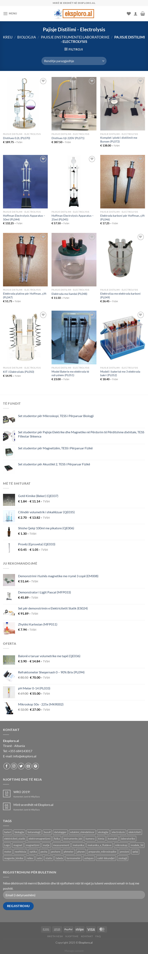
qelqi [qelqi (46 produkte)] (135, 851)
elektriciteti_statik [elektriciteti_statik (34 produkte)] (14, 838)
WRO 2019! (21, 792)
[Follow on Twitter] (21, 766)
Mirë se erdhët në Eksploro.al (33, 804)
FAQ (98, 936)
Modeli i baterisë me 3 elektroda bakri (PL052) (120, 373)
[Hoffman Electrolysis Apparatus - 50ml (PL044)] (25, 181)
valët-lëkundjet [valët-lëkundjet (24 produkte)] (106, 858)
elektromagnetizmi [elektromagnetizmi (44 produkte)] (39, 838)
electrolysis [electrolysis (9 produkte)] (118, 832)
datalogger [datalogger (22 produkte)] (60, 832)
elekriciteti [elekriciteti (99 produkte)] (135, 832)
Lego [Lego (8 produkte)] (7, 845)
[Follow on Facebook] (6, 766)
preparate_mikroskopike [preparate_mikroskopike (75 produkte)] (102, 851)
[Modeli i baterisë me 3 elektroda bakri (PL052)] (122, 337)
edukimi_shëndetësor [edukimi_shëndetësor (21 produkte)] (82, 832)
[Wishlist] (129, 13)
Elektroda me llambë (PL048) (69, 293)
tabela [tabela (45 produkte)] (59, 858)
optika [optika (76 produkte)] (33, 851)
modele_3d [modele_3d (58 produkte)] (137, 845)
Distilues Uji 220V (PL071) (68, 138)
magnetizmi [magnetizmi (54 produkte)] (32, 845)
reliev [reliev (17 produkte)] (30, 858)
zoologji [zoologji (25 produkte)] (122, 858)
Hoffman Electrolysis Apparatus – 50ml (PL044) (24, 217)
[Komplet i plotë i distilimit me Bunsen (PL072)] (122, 103)
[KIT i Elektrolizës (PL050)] (25, 337)
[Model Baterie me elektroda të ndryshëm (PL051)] (74, 337)
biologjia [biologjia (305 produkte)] (19, 832)
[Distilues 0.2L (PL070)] (25, 103)
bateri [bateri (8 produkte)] (7, 832)
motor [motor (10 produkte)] (7, 851)
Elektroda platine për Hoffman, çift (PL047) (24, 295)
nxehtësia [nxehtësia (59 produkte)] (20, 851)
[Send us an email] (28, 766)
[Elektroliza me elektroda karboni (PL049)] (122, 259)
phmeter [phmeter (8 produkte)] (69, 851)
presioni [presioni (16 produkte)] (124, 851)
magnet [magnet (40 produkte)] (17, 845)
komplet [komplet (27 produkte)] (112, 838)
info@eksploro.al (24, 756)
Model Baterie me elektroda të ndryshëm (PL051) (70, 373)
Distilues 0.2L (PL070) (16, 138)
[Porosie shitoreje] (74, 61)
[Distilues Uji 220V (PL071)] (74, 103)
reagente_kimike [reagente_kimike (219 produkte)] (13, 858)
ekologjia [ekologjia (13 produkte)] (103, 832)
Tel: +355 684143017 (17, 751)
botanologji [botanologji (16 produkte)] (34, 832)
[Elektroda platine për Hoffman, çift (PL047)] (25, 259)
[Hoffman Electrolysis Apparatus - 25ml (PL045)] (74, 181)
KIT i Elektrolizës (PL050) (18, 371)
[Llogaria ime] (136, 13)
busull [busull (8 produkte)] (47, 832)
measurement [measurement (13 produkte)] (61, 845)
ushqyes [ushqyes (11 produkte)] (89, 858)
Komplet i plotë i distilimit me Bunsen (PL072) (118, 139)
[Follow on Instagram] (14, 766)
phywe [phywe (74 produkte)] (81, 851)
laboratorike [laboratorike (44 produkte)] (128, 838)
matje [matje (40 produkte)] (46, 845)
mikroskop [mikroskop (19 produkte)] (121, 845)
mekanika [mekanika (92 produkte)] (78, 845)
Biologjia (26, 37)
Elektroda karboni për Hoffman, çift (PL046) (122, 217)
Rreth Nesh (55, 936)
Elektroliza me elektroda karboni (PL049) (120, 295)
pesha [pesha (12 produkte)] (44, 851)
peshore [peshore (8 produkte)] (55, 851)
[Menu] (10, 13)
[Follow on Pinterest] (35, 766)
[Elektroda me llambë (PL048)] (74, 259)
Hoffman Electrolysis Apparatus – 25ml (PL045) (73, 217)
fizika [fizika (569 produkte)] (57, 838)
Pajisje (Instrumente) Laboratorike (75, 37)
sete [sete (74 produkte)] (39, 858)
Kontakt (87, 936)
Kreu (7, 37)
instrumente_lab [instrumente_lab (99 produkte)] (73, 838)
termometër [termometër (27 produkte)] (74, 858)
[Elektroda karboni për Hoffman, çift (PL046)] (122, 181)
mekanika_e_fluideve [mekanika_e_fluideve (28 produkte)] (100, 845)
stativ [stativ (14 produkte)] (49, 858)
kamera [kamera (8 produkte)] (90, 838)
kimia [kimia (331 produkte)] (101, 838)
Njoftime (71, 936)
